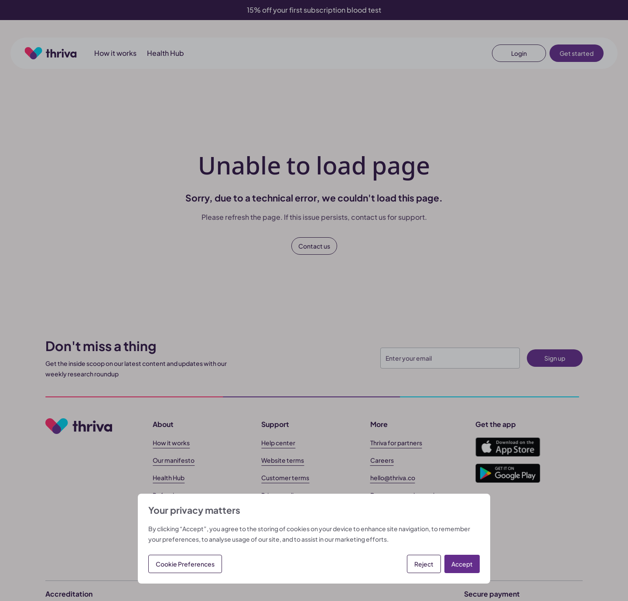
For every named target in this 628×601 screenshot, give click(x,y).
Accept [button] (462, 564)
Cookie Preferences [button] (185, 564)
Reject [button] (423, 564)
